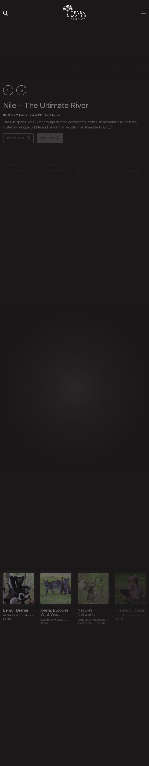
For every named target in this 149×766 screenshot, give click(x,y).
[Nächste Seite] (21, 90)
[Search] (5, 13)
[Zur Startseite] (75, 12)
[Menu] (143, 13)
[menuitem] (5, 13)
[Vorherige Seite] (8, 90)
